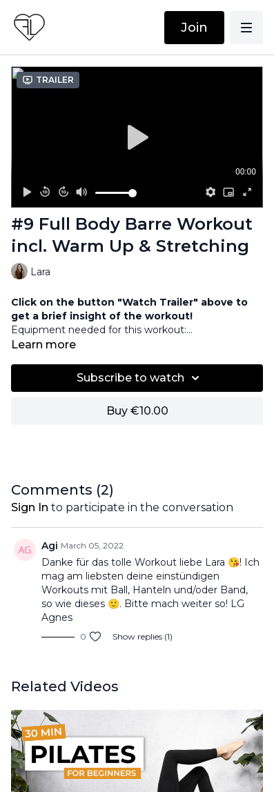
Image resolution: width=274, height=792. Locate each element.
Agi (49, 545)
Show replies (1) (142, 636)
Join (194, 27)
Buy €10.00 (137, 410)
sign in (29, 507)
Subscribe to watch (140, 378)
